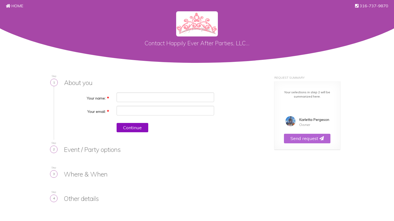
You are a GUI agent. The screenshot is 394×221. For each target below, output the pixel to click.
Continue (132, 127)
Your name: (96, 98)
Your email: (96, 111)
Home (14, 5)
